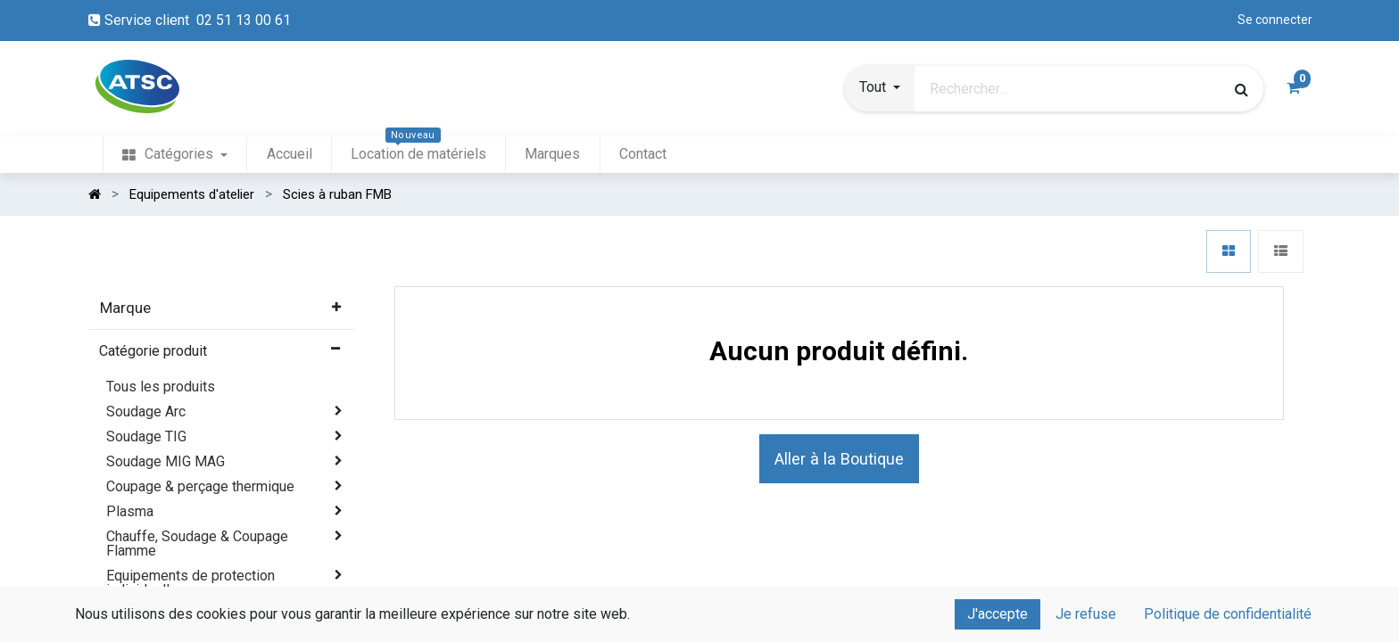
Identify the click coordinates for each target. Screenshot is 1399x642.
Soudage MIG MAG (165, 461)
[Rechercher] (1241, 89)
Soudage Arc (146, 411)
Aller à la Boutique (839, 458)
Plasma (129, 511)
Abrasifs (133, 614)
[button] (880, 89)
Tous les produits (160, 386)
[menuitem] (174, 154)
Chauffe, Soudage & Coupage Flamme (197, 543)
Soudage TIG (146, 436)
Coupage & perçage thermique (200, 486)
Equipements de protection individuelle (190, 582)
